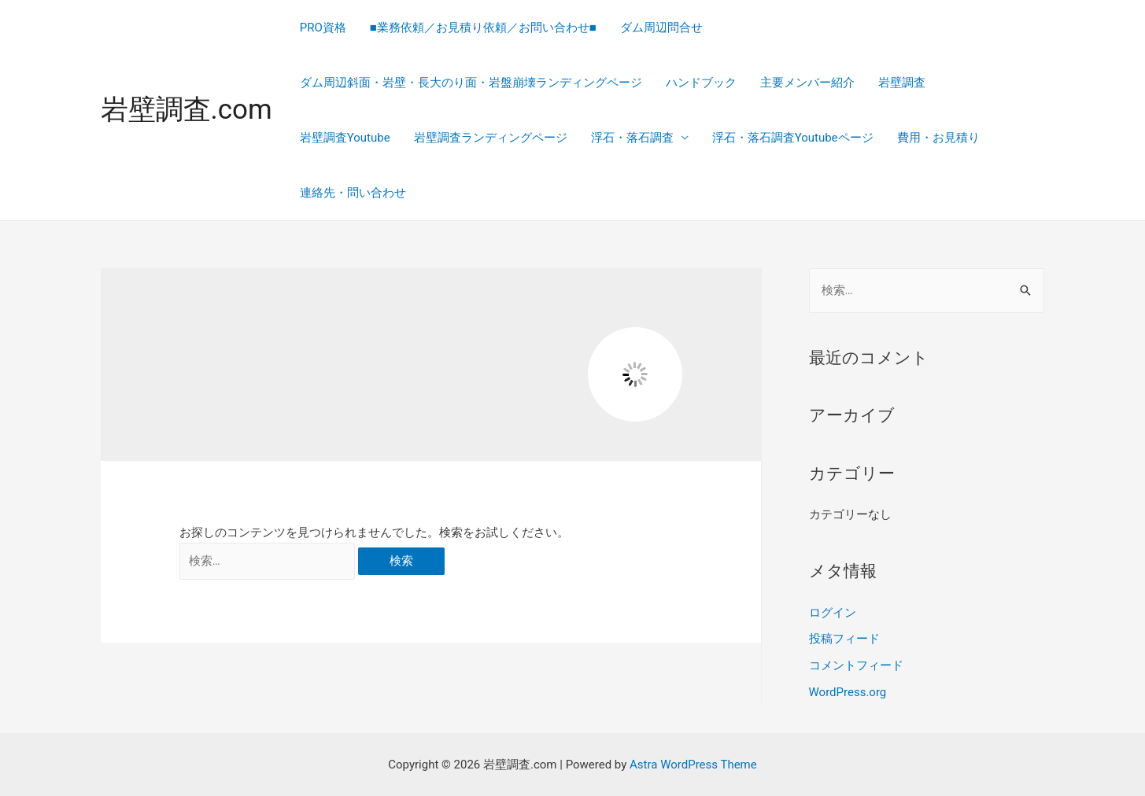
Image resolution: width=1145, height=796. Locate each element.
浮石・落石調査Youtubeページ (793, 138)
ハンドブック (701, 83)
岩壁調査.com (186, 110)
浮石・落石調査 (632, 138)
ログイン (832, 613)
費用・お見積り (938, 138)
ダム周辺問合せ (661, 27)
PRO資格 (323, 27)
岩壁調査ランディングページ (490, 138)
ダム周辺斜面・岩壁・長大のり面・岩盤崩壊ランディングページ (471, 83)
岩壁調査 (901, 83)
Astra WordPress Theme (693, 764)
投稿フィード (844, 639)
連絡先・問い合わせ (353, 193)
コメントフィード (856, 665)
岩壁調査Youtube (345, 138)
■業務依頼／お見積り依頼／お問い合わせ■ (483, 27)
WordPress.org (848, 692)
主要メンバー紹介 (807, 83)
